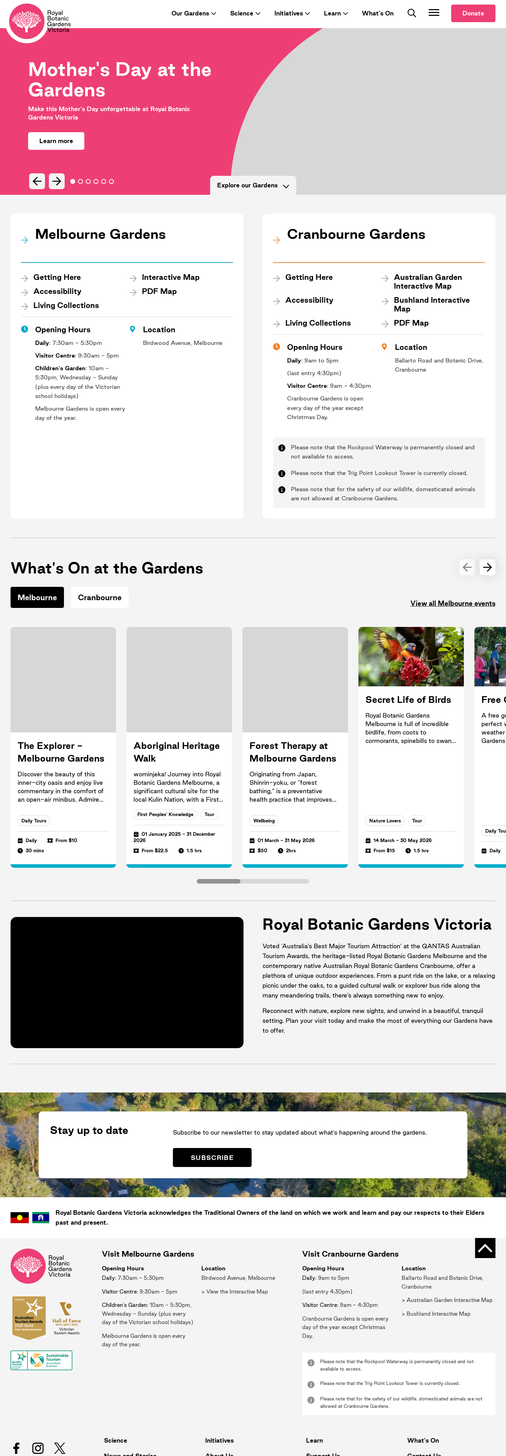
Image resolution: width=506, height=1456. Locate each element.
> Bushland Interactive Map (436, 1272)
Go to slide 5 (111, 192)
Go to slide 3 (95, 192)
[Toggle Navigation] (434, 22)
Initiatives (288, 23)
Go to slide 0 (72, 192)
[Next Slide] (55, 192)
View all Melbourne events (446, 606)
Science (241, 23)
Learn (332, 23)
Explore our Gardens (253, 195)
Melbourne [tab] (37, 600)
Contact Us (421, 1413)
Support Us (320, 1413)
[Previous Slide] (36, 192)
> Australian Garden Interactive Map (447, 1258)
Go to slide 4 (103, 192)
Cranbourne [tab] (100, 600)
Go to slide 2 (88, 192)
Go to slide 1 (80, 192)
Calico (481, 1442)
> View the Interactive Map (234, 1249)
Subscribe (224, 1114)
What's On (378, 23)
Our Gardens (190, 23)
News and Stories (127, 1413)
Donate (473, 23)
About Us (217, 1413)
